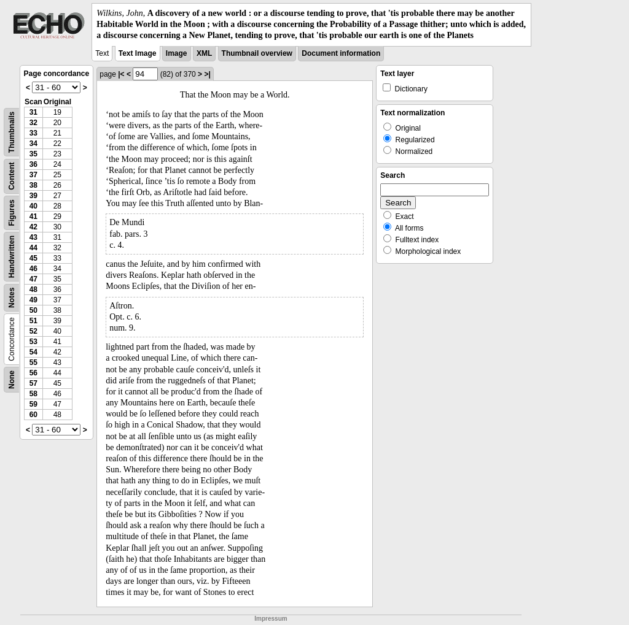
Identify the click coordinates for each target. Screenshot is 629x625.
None (11, 379)
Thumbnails (11, 131)
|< (121, 74)
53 (33, 341)
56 (33, 373)
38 (33, 185)
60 (33, 414)
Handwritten (11, 256)
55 (33, 362)
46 (33, 268)
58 (33, 393)
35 (33, 154)
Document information (341, 53)
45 (33, 258)
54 (33, 352)
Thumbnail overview (257, 53)
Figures (11, 212)
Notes (11, 297)
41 (33, 216)
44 (33, 247)
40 (33, 206)
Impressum (270, 618)
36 (33, 164)
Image (176, 53)
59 (33, 404)
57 (33, 383)
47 (33, 279)
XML (204, 53)
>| (207, 74)
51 (33, 320)
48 (33, 289)
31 (33, 112)
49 (33, 300)
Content (11, 176)
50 (33, 310)
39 (33, 195)
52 (33, 331)
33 (33, 133)
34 (33, 143)
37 (33, 175)
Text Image (138, 53)
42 (33, 227)
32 (33, 122)
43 (33, 237)
